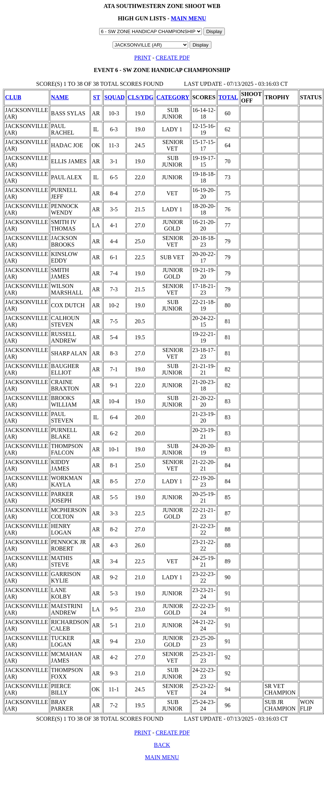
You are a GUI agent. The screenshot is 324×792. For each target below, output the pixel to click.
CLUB (13, 97)
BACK (162, 745)
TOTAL (228, 97)
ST (96, 97)
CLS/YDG (140, 97)
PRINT (142, 58)
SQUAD (114, 97)
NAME (60, 97)
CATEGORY (172, 97)
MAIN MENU (188, 18)
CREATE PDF (173, 58)
